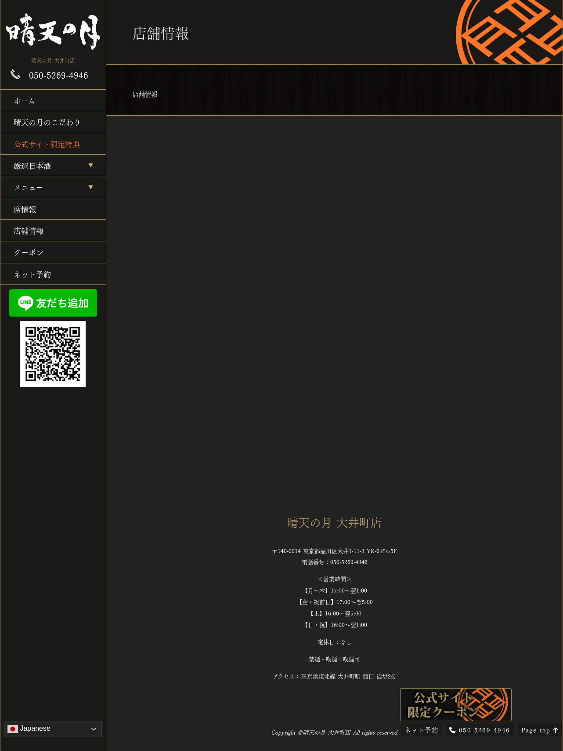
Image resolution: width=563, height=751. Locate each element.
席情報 (25, 209)
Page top (540, 729)
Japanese (29, 729)
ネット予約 (32, 274)
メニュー (28, 187)
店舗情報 (28, 230)
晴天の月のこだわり (47, 122)
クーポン (28, 252)
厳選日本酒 (32, 165)
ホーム (24, 100)
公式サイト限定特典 (47, 143)
